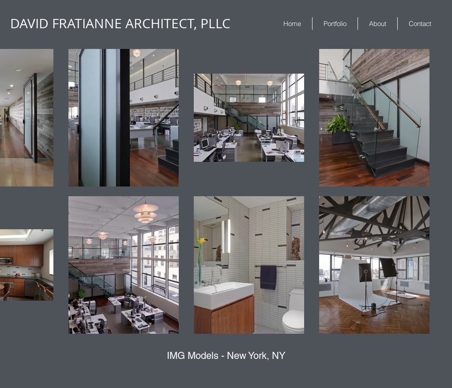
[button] (335, 23)
